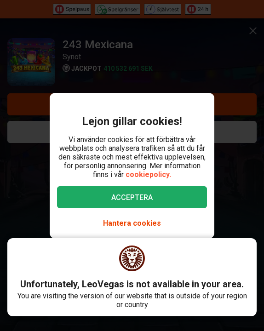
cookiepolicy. (148, 174)
